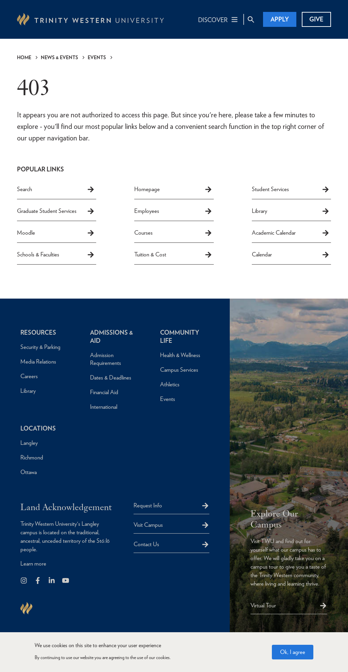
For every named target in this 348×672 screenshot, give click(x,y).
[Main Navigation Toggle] (218, 19)
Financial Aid (104, 392)
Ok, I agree (292, 652)
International (103, 406)
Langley (29, 442)
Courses (173, 233)
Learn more (33, 563)
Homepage (173, 189)
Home (24, 57)
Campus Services (179, 369)
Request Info (148, 505)
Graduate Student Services (56, 211)
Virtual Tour (263, 605)
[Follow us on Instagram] (24, 581)
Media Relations (38, 361)
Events (97, 57)
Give (316, 19)
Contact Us (146, 544)
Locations (38, 428)
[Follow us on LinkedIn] (52, 581)
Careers (29, 376)
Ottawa (28, 472)
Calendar (291, 255)
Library (291, 211)
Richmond (31, 457)
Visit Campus (148, 524)
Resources (38, 332)
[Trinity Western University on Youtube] (66, 581)
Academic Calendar (291, 233)
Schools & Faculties (56, 255)
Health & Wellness (180, 355)
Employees (173, 211)
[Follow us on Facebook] (38, 581)
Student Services (291, 189)
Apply (280, 19)
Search (56, 189)
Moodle (56, 233)
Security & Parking (40, 346)
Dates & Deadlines (110, 377)
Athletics (169, 384)
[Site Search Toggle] (251, 19)
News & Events (59, 57)
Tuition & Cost (173, 255)
